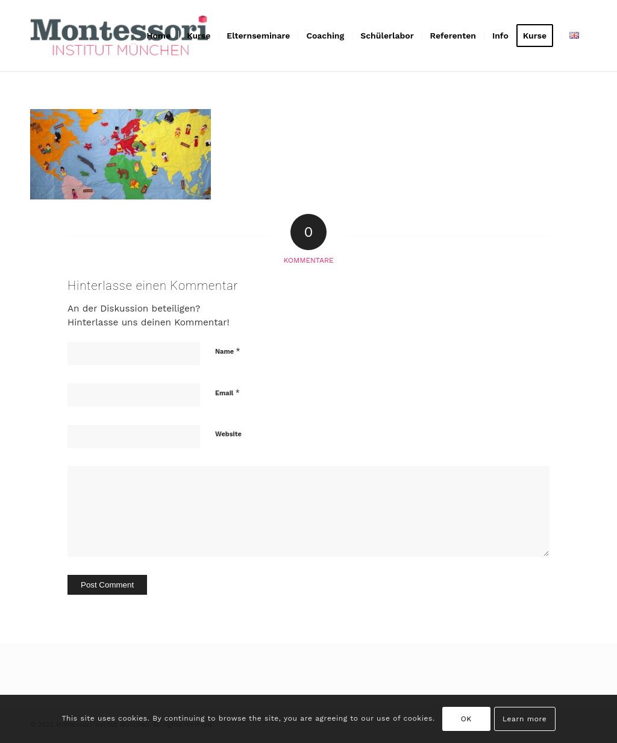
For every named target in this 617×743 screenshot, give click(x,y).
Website (228, 434)
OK (466, 719)
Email (227, 392)
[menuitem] (158, 35)
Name (227, 351)
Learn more (525, 719)
